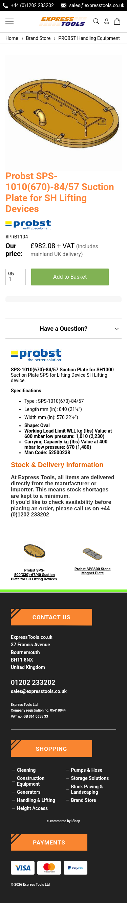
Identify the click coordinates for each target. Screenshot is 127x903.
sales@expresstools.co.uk (39, 691)
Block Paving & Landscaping (87, 789)
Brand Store (36, 38)
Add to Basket (70, 277)
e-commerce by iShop (63, 821)
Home (11, 38)
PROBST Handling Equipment (86, 38)
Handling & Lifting (36, 800)
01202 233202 (33, 682)
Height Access (32, 808)
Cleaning (26, 770)
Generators (29, 792)
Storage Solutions (90, 778)
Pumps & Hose (87, 770)
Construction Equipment (30, 780)
